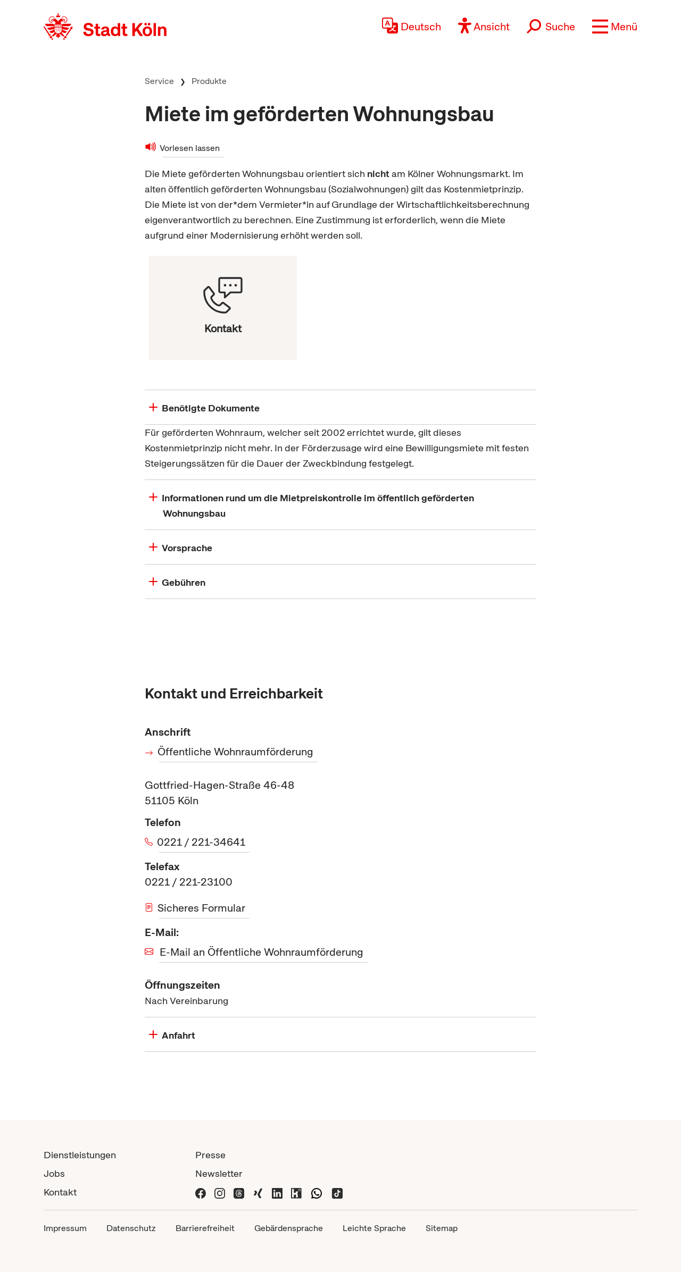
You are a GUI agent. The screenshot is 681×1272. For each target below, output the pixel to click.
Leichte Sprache (374, 1228)
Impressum (65, 1228)
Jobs (54, 1173)
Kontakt (60, 1192)
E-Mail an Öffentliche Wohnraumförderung (261, 952)
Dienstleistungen (80, 1155)
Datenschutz (131, 1228)
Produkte (209, 81)
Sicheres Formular (202, 908)
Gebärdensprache (288, 1228)
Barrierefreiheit (205, 1228)
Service (159, 81)
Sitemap (442, 1228)
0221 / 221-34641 (202, 842)
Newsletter (219, 1173)
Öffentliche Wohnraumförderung (236, 752)
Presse (210, 1155)
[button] (614, 26)
